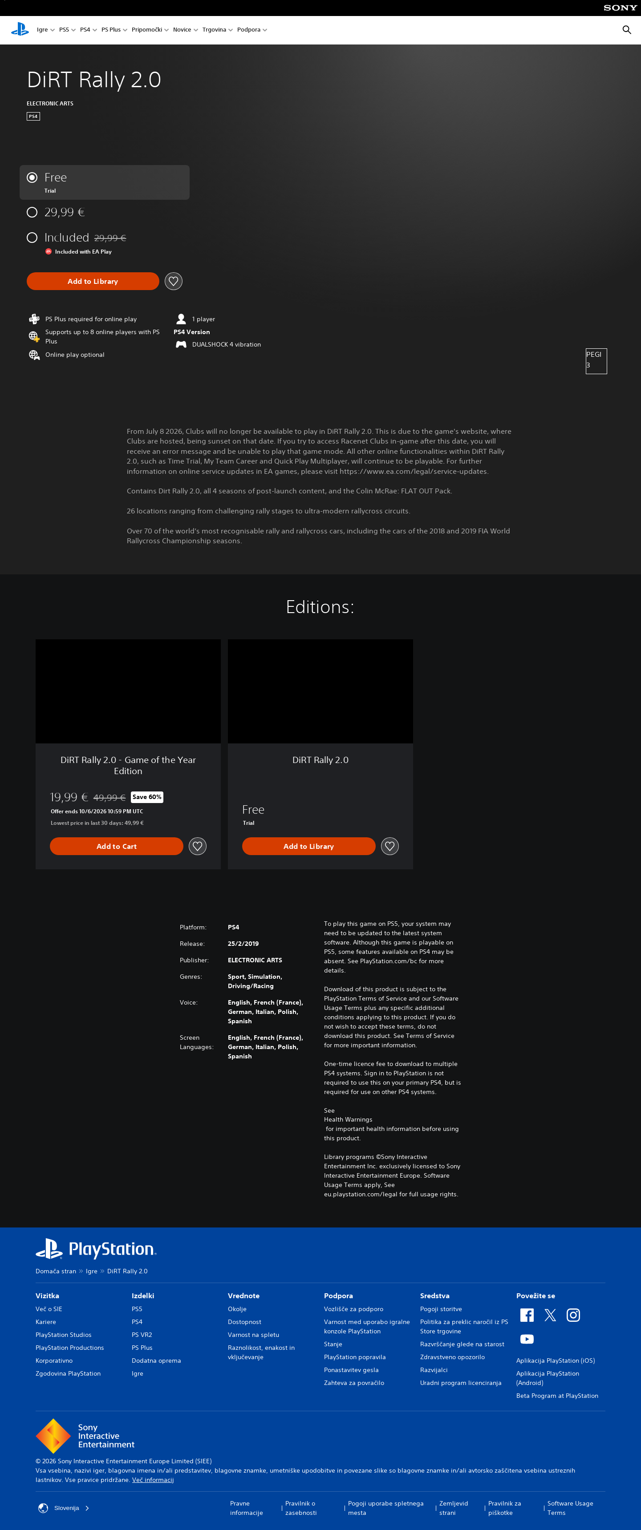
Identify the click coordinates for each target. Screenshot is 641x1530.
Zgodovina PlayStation (68, 1373)
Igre (42, 30)
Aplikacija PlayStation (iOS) (555, 1360)
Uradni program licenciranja (461, 1383)
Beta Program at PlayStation (557, 1396)
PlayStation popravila (355, 1357)
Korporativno (54, 1360)
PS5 (64, 30)
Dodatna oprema (156, 1360)
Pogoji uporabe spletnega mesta (386, 1508)
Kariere (46, 1322)
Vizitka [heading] (47, 1295)
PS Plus (111, 30)
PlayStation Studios (64, 1335)
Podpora (248, 30)
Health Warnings (348, 1119)
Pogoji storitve (441, 1309)
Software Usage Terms (570, 1508)
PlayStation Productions (70, 1348)
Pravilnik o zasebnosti (301, 1508)
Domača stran (56, 1271)
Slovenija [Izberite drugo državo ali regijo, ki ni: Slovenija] (64, 1508)
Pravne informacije (246, 1508)
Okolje (237, 1309)
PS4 (85, 30)
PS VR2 (142, 1335)
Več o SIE (49, 1309)
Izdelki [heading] (143, 1295)
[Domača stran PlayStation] (20, 30)
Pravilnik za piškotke (504, 1508)
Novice (182, 30)
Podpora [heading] (338, 1295)
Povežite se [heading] (535, 1295)
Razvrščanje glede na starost (462, 1344)
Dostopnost (244, 1322)
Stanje (333, 1344)
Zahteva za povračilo (354, 1383)
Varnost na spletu (253, 1335)
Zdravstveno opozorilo (452, 1357)
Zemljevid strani (453, 1508)
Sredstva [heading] (435, 1295)
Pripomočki (147, 30)
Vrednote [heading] (244, 1295)
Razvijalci (434, 1370)
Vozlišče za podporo (353, 1309)
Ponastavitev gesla (351, 1370)
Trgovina (214, 30)
